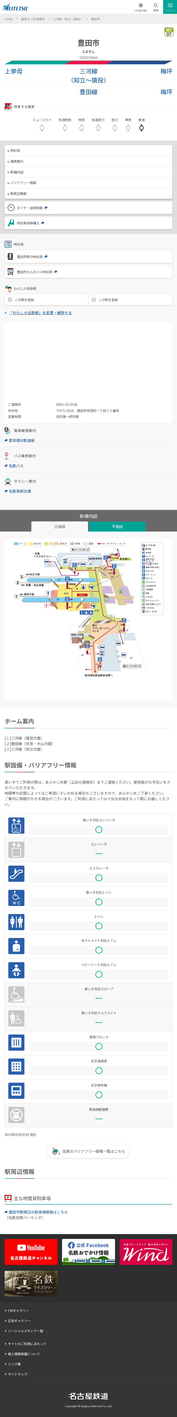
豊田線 (88, 91)
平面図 (117, 526)
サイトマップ (17, 1374)
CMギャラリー (18, 1310)
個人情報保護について (24, 1353)
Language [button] (141, 10)
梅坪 (166, 71)
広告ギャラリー (19, 1320)
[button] (156, 7)
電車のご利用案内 (33, 19)
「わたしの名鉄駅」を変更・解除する (40, 312)
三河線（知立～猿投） (68, 19)
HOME (9, 19)
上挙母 (14, 71)
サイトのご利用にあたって (27, 1343)
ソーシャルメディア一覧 (25, 1330)
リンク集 (14, 1363)
